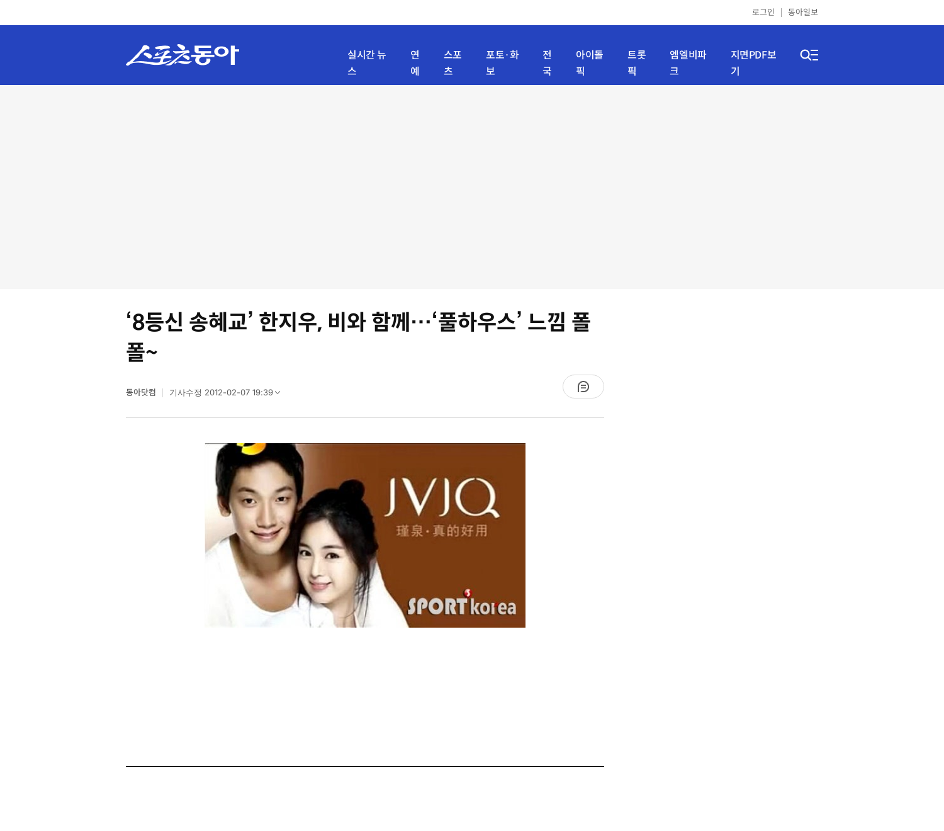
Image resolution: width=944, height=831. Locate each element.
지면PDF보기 (754, 63)
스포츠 (453, 63)
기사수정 (228, 395)
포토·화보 (502, 63)
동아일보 (803, 12)
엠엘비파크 (688, 63)
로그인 (763, 12)
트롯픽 (636, 63)
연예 (415, 63)
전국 (547, 63)
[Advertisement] (472, 186)
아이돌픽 (590, 63)
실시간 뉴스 (366, 63)
